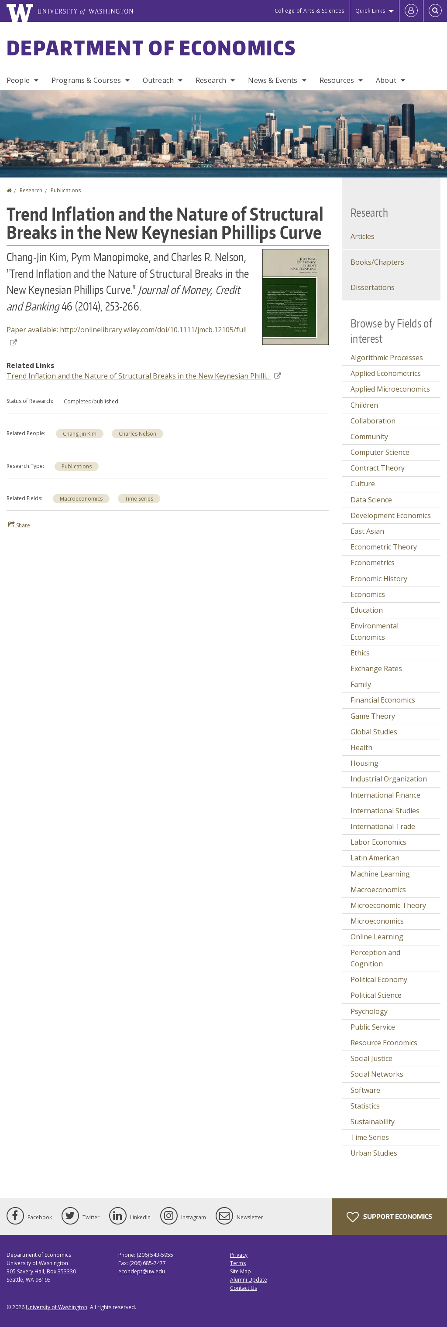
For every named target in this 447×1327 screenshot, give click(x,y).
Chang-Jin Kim (79, 433)
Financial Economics (383, 700)
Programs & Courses (86, 80)
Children (364, 405)
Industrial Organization (389, 779)
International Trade (383, 826)
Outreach (158, 80)
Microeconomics (377, 921)
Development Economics (391, 515)
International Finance (385, 795)
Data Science (371, 500)
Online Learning (377, 937)
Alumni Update (248, 1279)
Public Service (373, 1027)
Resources (337, 80)
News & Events (272, 80)
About (386, 80)
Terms (238, 1263)
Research (211, 80)
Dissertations (373, 287)
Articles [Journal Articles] (363, 236)
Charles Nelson (137, 433)
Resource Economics (384, 1042)
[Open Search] (435, 11)
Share (19, 525)
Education (367, 610)
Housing (364, 763)
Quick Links (370, 10)
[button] (295, 296)
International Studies (385, 810)
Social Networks (377, 1074)
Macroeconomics (81, 498)
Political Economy (379, 979)
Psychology (369, 1011)
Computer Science (380, 452)
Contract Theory (378, 468)
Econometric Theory (384, 547)
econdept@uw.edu (141, 1271)
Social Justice (371, 1058)
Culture (363, 483)
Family (361, 684)
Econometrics (373, 562)
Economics (368, 594)
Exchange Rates (376, 668)
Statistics (365, 1106)
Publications (66, 190)
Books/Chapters (377, 262)
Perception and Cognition (375, 958)
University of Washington (56, 1307)
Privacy (239, 1255)
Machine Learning (380, 874)
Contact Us (243, 1288)
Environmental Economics (375, 631)
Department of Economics (151, 48)
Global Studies (374, 732)
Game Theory (373, 716)
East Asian (367, 531)
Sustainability (373, 1121)
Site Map (240, 1271)
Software (365, 1090)
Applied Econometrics (386, 373)
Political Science (376, 995)
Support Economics (389, 1217)
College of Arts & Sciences (309, 10)
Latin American (375, 858)
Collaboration (373, 421)
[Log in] (411, 11)
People (18, 80)
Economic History (379, 578)
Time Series (139, 498)
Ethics (360, 653)
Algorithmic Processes (387, 357)
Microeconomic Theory (388, 905)
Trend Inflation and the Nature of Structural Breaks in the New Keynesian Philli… (144, 376)
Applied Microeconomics (390, 389)
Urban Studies (374, 1153)
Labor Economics (378, 842)
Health (361, 747)
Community (369, 436)
